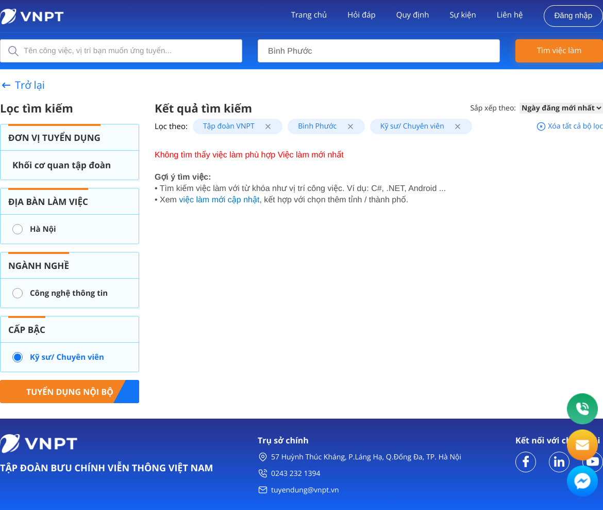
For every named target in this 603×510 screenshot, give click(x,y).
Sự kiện (462, 15)
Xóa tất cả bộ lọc (569, 126)
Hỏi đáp (361, 15)
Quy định (412, 15)
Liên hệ (510, 15)
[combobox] (379, 50)
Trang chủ (309, 15)
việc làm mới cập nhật (219, 200)
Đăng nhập (573, 15)
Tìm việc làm (559, 50)
